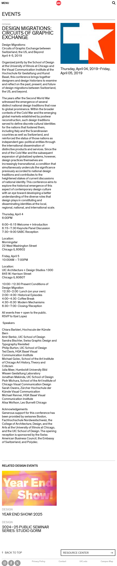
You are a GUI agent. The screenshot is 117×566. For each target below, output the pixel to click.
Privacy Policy (38, 561)
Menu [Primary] (5, 3)
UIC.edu (83, 561)
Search (113, 3)
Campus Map (107, 561)
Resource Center (76, 552)
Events (11, 14)
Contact (62, 561)
